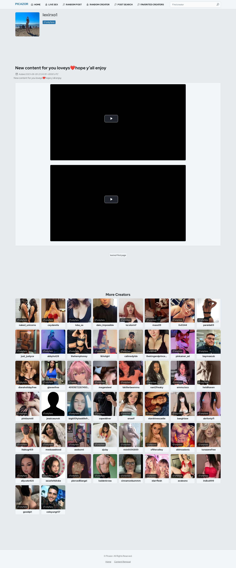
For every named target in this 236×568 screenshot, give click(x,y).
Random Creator (106, 4)
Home (44, 4)
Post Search (132, 4)
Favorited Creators (159, 4)
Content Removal (122, 561)
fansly (73, 382)
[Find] (218, 4)
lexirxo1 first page (118, 255)
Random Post (81, 4)
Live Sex (60, 4)
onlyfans (50, 22)
